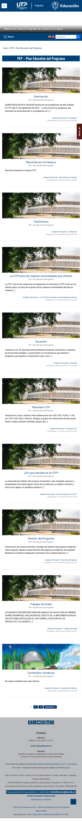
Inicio (5, 48)
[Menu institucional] (4, 5)
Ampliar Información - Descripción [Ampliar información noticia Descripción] (64, 118)
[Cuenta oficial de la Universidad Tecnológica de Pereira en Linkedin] (48, 722)
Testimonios (41, 221)
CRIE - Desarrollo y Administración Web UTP (45, 814)
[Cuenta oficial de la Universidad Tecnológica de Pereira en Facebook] (30, 722)
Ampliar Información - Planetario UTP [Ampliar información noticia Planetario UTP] (63, 429)
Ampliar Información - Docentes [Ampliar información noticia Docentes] (65, 363)
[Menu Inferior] (79, 131)
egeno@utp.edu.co (44, 746)
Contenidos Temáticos (41, 672)
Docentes (41, 341)
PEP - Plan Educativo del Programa (26, 48)
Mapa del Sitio (41, 811)
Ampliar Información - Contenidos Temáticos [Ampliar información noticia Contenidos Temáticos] (60, 688)
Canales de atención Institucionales (41, 796)
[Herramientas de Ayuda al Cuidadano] (52, 722)
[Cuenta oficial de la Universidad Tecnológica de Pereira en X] (34, 722)
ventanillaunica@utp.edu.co (62, 792)
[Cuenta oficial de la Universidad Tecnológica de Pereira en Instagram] (43, 722)
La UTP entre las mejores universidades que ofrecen (41, 276)
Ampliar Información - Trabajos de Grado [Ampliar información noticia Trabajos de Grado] (62, 629)
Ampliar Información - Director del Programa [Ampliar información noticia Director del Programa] (61, 560)
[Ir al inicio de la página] (73, 802)
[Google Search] (65, 37)
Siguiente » (50, 707)
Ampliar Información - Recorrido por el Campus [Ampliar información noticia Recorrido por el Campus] (60, 177)
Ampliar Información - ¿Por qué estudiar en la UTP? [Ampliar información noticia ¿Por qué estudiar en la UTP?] (58, 494)
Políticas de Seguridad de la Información (53, 807)
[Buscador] (78, 37)
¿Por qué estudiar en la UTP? (41, 472)
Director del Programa (41, 538)
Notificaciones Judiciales (41, 800)
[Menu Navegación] (9, 37)
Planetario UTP (41, 407)
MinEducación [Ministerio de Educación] (64, 768)
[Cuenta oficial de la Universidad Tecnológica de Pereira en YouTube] (39, 722)
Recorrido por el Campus (41, 162)
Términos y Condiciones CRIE (24, 807)
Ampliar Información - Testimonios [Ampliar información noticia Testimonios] (64, 232)
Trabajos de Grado (41, 604)
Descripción (41, 96)
